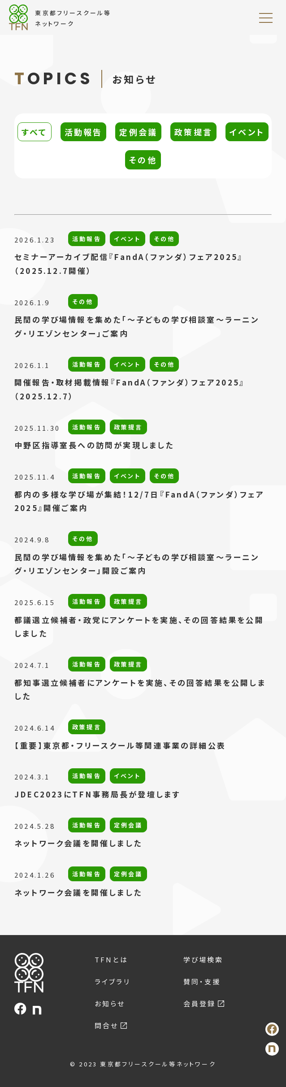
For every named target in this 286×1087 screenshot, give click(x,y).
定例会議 (128, 825)
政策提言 (86, 727)
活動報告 (86, 775)
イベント (127, 775)
